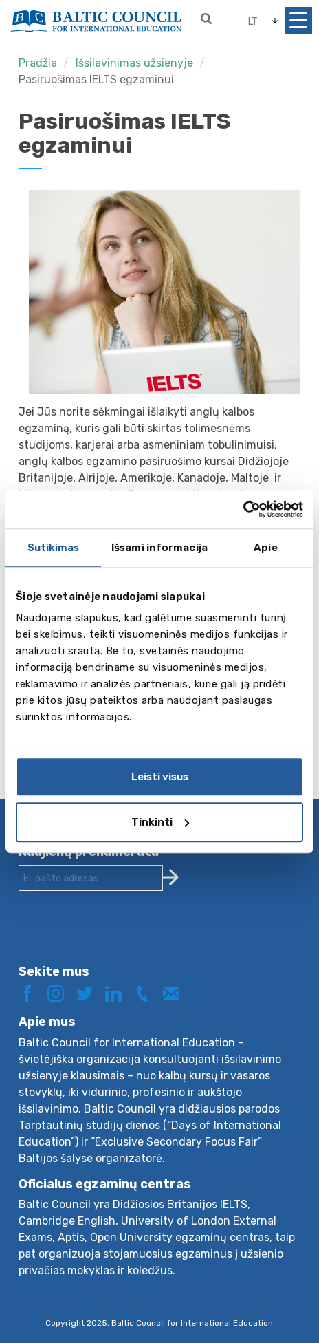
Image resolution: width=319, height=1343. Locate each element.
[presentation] (123, 938)
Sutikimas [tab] (54, 547)
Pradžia (38, 62)
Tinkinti (160, 822)
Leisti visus (159, 777)
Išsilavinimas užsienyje (134, 62)
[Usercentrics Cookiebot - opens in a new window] (243, 509)
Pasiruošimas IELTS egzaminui (96, 79)
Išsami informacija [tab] (159, 547)
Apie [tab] (265, 547)
